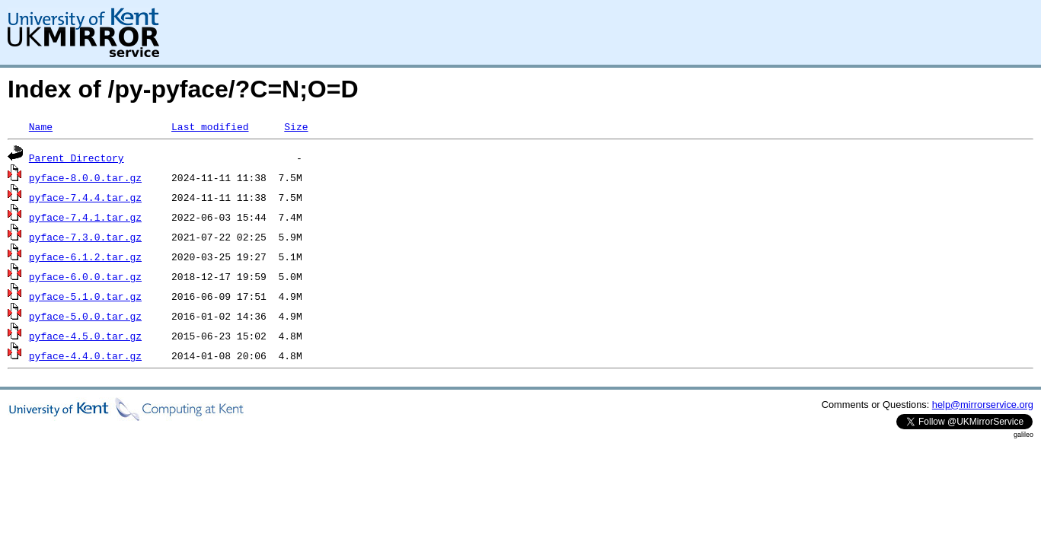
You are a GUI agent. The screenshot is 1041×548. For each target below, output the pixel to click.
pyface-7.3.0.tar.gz (85, 237)
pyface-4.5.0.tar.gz (85, 335)
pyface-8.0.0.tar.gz (85, 177)
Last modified (209, 126)
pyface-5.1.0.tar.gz (85, 296)
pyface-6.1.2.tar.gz (85, 256)
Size (296, 126)
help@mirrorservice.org (982, 404)
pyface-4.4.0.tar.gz (85, 355)
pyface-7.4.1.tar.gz (85, 217)
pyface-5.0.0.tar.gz (85, 316)
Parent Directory (76, 157)
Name (41, 126)
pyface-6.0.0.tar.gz (85, 276)
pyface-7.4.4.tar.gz (85, 197)
